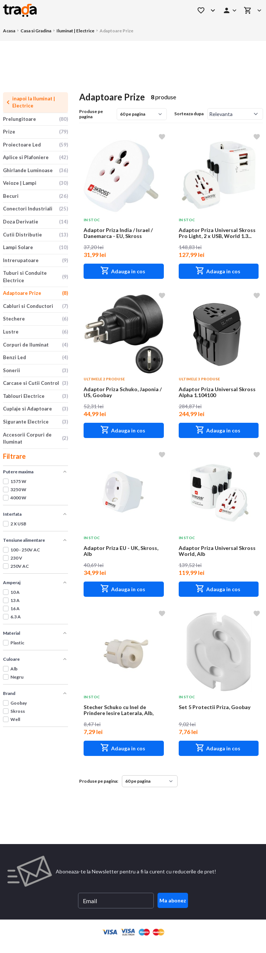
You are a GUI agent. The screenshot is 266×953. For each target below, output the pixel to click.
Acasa (9, 30)
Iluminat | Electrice (75, 30)
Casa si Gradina (35, 30)
